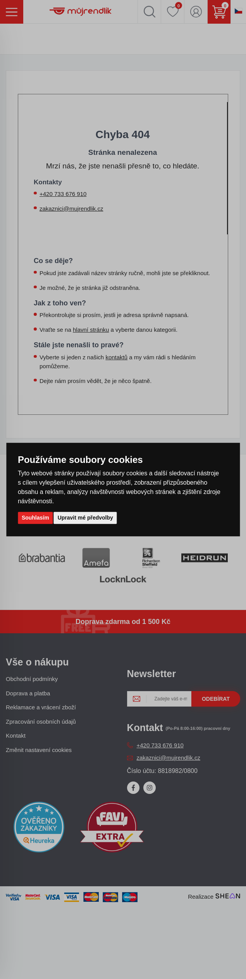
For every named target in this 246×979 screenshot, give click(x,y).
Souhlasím (35, 518)
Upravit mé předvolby (85, 518)
